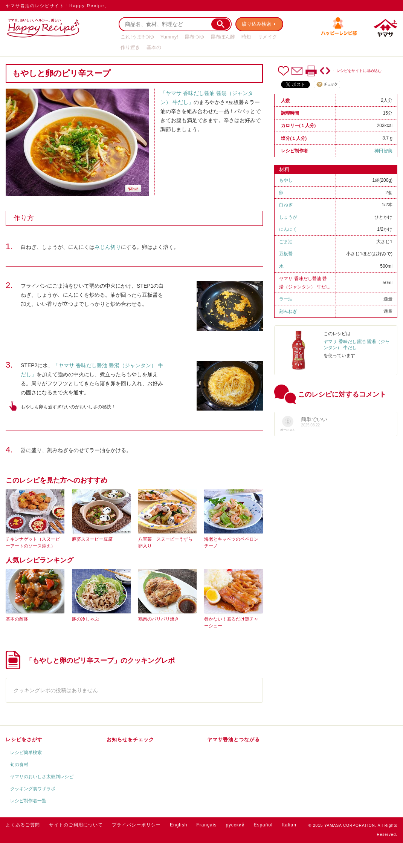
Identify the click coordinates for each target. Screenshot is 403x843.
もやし (286, 180)
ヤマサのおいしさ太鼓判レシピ (41, 776)
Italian (289, 825)
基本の (154, 47)
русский (235, 825)
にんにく (288, 229)
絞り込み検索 (256, 24)
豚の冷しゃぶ (85, 619)
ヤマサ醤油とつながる (233, 739)
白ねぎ (286, 204)
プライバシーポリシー (136, 825)
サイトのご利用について (76, 825)
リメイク (267, 37)
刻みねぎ (288, 311)
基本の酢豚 (17, 619)
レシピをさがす (24, 739)
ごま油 (286, 241)
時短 (246, 37)
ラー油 (286, 299)
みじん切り (108, 247)
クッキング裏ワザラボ (32, 788)
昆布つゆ (194, 37)
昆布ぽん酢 (223, 37)
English (178, 825)
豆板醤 (286, 253)
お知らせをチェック (130, 739)
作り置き (130, 47)
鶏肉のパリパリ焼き (158, 619)
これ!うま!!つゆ (137, 37)
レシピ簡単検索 (26, 752)
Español (262, 825)
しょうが (288, 217)
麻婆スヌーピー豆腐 (92, 539)
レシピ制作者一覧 (28, 800)
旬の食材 (19, 764)
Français (206, 825)
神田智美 (383, 150)
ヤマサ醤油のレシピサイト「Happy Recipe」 (57, 5)
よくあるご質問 (23, 825)
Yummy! (169, 37)
